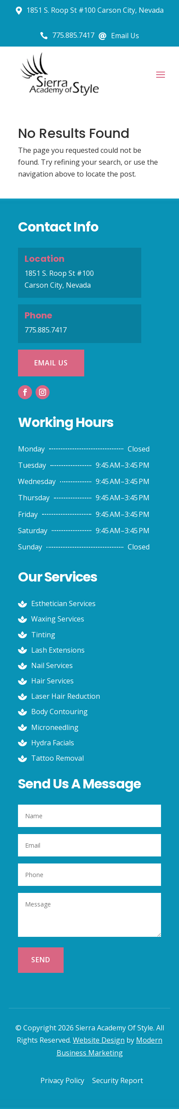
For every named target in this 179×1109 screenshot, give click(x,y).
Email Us (51, 363)
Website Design (99, 1040)
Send (40, 960)
